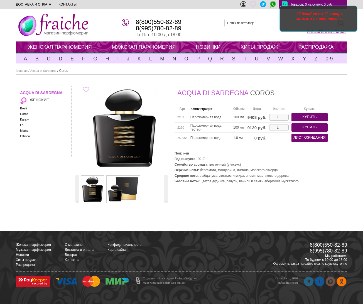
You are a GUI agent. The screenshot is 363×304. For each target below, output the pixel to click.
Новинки (22, 255)
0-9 (329, 59)
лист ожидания (309, 137)
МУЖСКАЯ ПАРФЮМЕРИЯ (144, 47)
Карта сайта (116, 250)
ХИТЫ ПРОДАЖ (259, 47)
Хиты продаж (26, 260)
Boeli (23, 108)
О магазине (74, 245)
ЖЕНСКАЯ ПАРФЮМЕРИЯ (60, 47)
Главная (22, 70)
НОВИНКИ (208, 47)
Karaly (24, 119)
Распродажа (25, 265)
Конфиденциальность (124, 245)
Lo (21, 125)
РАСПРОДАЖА (315, 47)
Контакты (72, 260)
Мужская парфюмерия (33, 250)
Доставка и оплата (79, 250)
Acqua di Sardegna (43, 70)
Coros (24, 114)
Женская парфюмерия (33, 245)
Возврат (71, 255)
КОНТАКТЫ (67, 4)
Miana (24, 130)
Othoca (25, 136)
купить (309, 117)
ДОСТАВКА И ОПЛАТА (33, 4)
